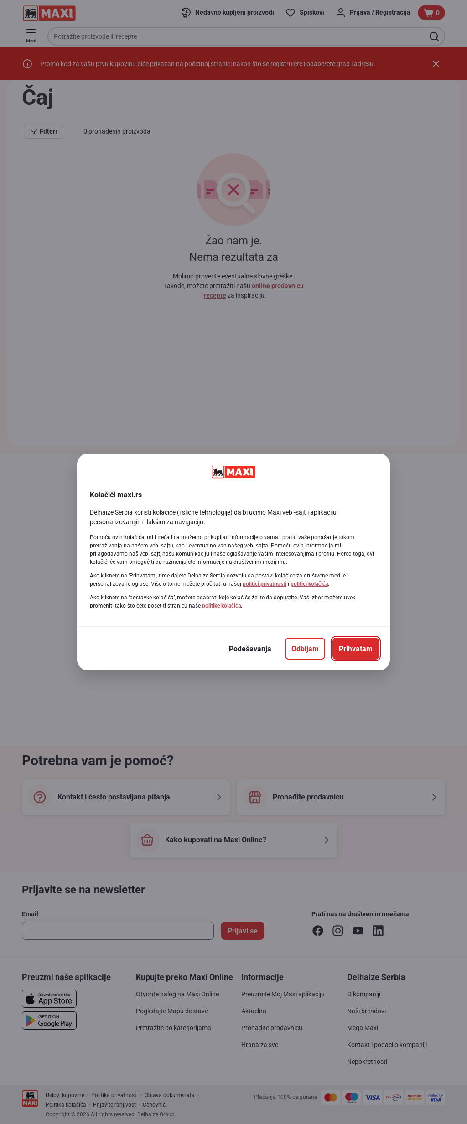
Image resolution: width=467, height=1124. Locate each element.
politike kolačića (221, 606)
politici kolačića (309, 584)
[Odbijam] (305, 649)
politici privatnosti (264, 584)
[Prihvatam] (355, 649)
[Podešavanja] (250, 649)
